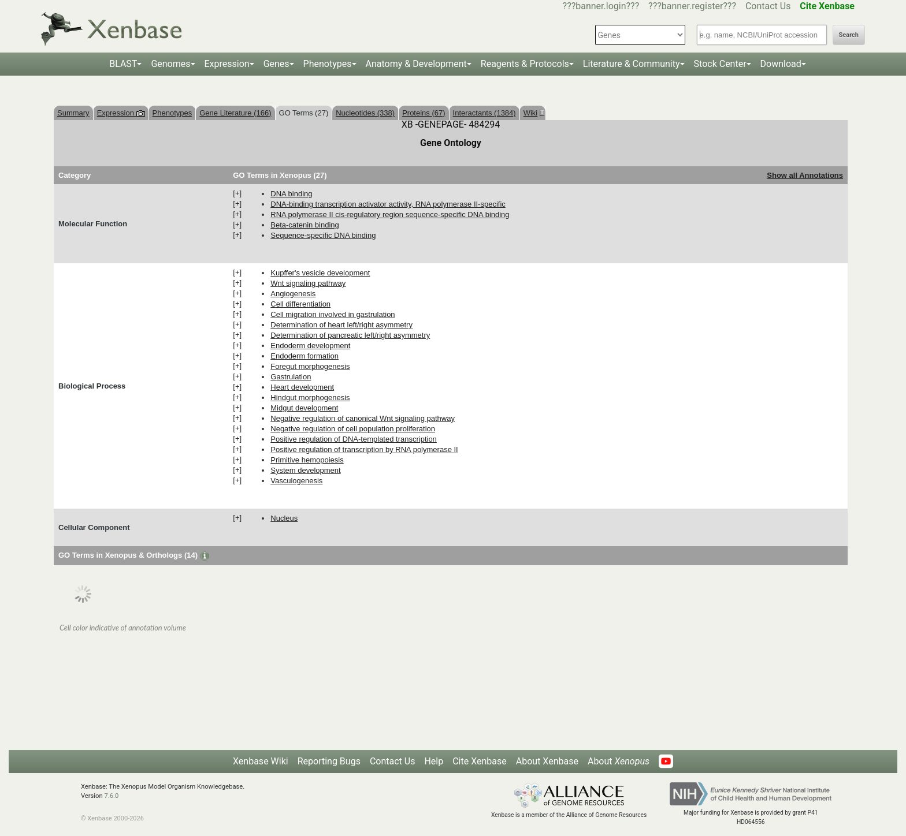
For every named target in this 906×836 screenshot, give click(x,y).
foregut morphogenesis (310, 366)
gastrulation (290, 376)
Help (433, 761)
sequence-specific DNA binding (323, 235)
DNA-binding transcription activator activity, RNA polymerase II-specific (388, 204)
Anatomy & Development (416, 63)
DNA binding (291, 193)
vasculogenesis (296, 480)
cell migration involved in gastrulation (332, 314)
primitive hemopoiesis (306, 460)
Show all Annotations (805, 175)
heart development (302, 387)
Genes (276, 63)
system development (305, 470)
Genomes (170, 63)
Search (849, 35)
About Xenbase (547, 761)
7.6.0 (111, 796)
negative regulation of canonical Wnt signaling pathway (362, 418)
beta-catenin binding (304, 225)
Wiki (532, 113)
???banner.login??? (601, 6)
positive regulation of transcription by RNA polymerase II (364, 449)
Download (780, 63)
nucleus (284, 518)
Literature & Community (631, 63)
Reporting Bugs (329, 761)
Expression (227, 63)
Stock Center (720, 63)
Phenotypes (327, 63)
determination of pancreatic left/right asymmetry (350, 335)
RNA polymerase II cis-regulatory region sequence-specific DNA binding (389, 214)
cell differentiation (300, 304)
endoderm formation (304, 356)
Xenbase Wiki (260, 761)
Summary (73, 113)
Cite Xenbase (479, 761)
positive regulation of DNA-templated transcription (353, 439)
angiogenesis (292, 293)
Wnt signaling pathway (308, 283)
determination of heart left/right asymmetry (341, 324)
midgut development (304, 408)
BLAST (123, 63)
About (618, 761)
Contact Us (768, 6)
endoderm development (310, 345)
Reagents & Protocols (525, 63)
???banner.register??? (692, 6)
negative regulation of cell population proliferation (352, 428)
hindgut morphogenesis (310, 397)
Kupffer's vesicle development (320, 272)
